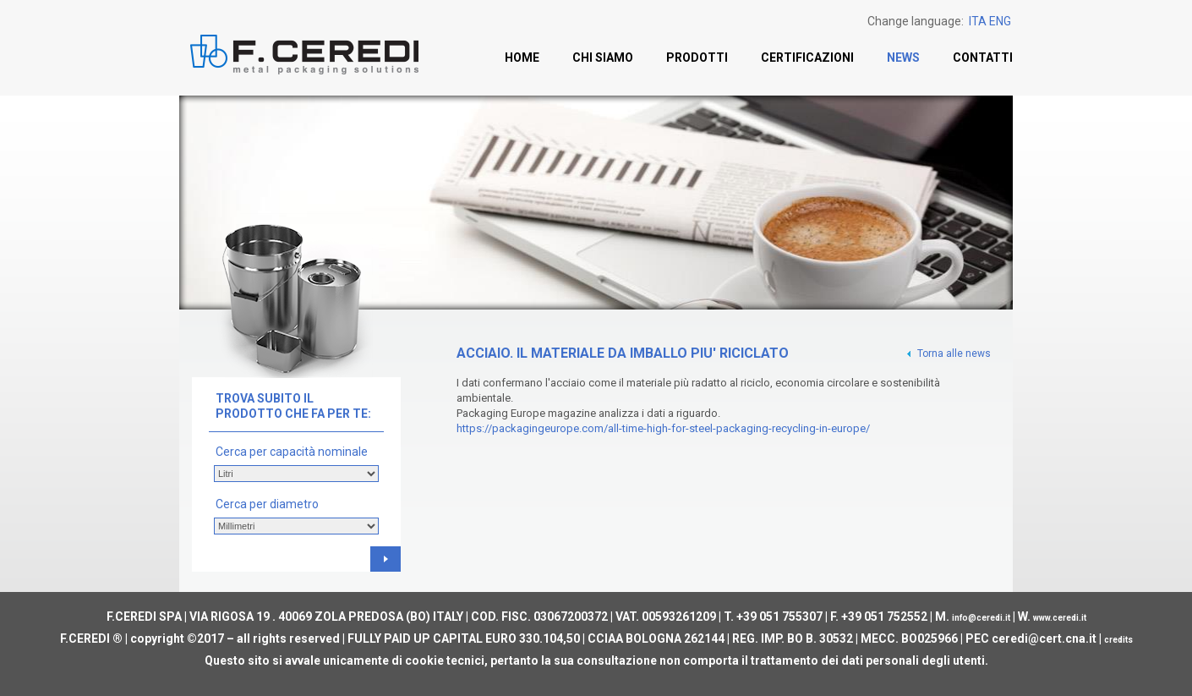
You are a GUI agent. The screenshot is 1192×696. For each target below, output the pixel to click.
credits (1118, 639)
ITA (978, 21)
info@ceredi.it (981, 617)
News (903, 57)
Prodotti (697, 57)
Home (522, 57)
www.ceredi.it (1059, 617)
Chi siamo (602, 57)
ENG (1000, 21)
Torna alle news (948, 353)
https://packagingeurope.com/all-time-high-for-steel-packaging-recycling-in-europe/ (663, 428)
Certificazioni (807, 57)
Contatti (983, 57)
